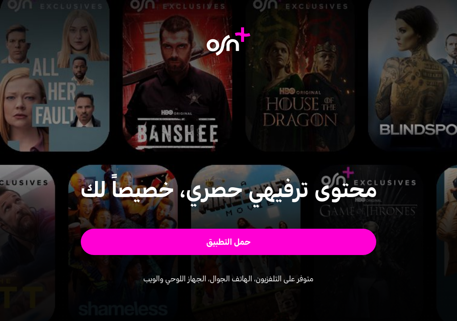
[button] (229, 242)
